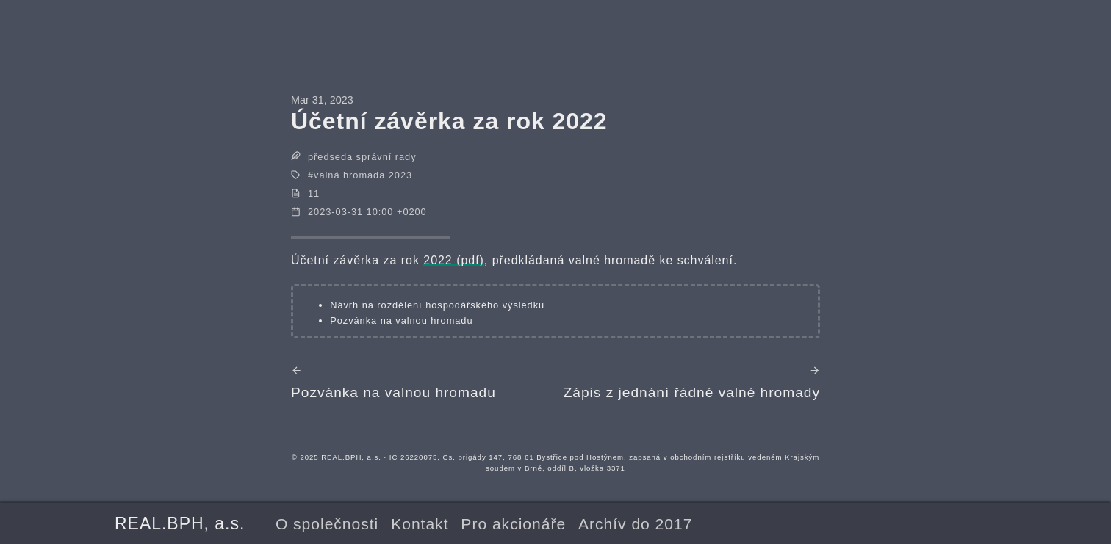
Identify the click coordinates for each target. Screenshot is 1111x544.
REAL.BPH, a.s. (180, 523)
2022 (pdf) (453, 260)
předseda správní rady (362, 156)
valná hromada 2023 (363, 175)
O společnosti (327, 523)
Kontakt (419, 523)
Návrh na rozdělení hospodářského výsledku (437, 305)
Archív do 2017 (635, 523)
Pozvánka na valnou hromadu (401, 320)
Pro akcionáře (513, 523)
